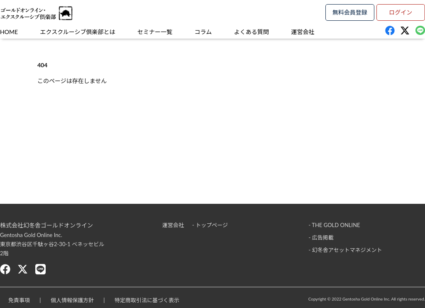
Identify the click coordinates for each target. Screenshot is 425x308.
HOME (9, 31)
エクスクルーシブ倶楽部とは (77, 31)
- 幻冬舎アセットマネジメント (345, 250)
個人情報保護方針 (72, 300)
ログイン (400, 12)
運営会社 (302, 31)
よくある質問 (251, 31)
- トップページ (210, 225)
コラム (203, 31)
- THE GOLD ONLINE (334, 225)
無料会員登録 (349, 12)
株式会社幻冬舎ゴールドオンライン (46, 225)
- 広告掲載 (321, 237)
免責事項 (19, 300)
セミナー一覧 (154, 31)
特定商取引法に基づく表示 (147, 300)
